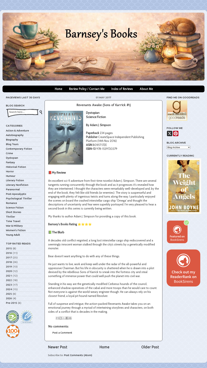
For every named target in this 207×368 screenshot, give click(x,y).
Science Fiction (15, 207)
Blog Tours (12, 144)
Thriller (10, 216)
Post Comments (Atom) (78, 355)
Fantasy (10, 162)
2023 (9, 284)
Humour (10, 176)
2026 (9, 298)
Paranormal (13, 189)
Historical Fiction (16, 166)
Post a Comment (62, 332)
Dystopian (12, 157)
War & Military (14, 225)
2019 (9, 266)
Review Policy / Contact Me (86, 89)
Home (58, 89)
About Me (146, 89)
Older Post (150, 347)
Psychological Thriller (19, 198)
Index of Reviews (122, 89)
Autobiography (15, 135)
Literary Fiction (15, 180)
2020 (9, 271)
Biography (12, 139)
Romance (11, 203)
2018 (9, 262)
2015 (9, 248)
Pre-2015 (11, 302)
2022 (9, 280)
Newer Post (57, 347)
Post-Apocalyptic (16, 193)
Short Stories (13, 212)
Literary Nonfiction (17, 184)
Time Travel (13, 221)
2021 (9, 275)
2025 (9, 293)
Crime (9, 153)
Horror (10, 171)
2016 (9, 252)
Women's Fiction (16, 230)
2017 (9, 257)
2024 (9, 289)
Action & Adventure (17, 130)
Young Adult (13, 234)
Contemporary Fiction (19, 148)
